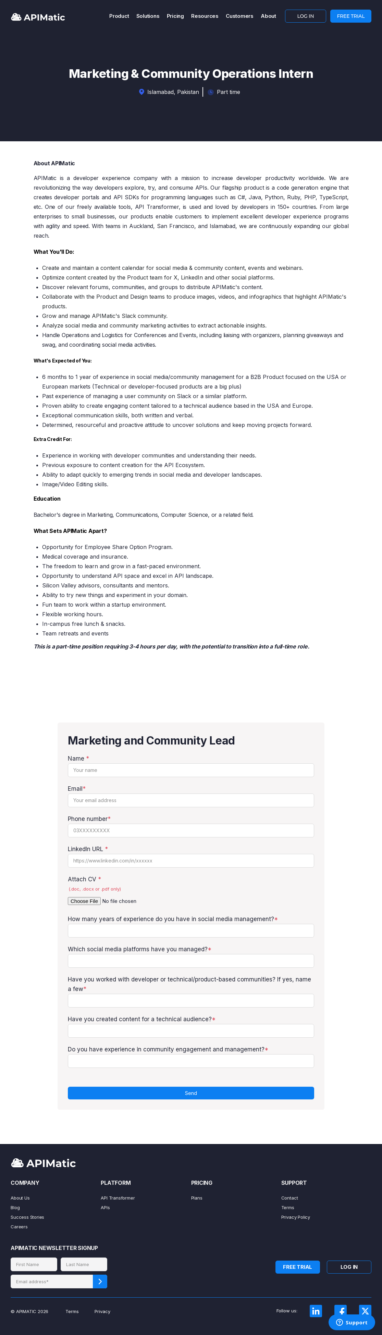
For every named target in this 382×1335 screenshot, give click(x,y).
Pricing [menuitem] (175, 16)
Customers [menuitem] (240, 16)
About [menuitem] (268, 16)
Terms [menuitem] (287, 1207)
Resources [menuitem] (205, 16)
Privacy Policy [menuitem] (295, 1217)
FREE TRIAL (351, 16)
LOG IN (305, 16)
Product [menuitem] (119, 16)
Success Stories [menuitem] (27, 1217)
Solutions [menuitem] (148, 16)
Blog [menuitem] (15, 1207)
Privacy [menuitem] (102, 1311)
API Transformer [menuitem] (118, 1198)
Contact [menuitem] (289, 1198)
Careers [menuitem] (19, 1226)
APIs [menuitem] (105, 1207)
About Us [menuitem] (20, 1198)
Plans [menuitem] (196, 1198)
